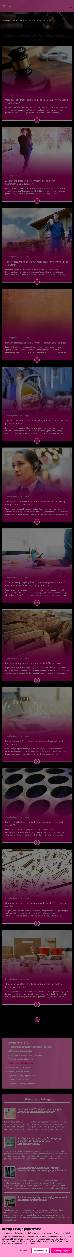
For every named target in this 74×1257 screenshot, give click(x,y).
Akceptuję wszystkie (62, 1251)
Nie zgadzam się (40, 1251)
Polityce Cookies (27, 1243)
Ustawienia (23, 1251)
